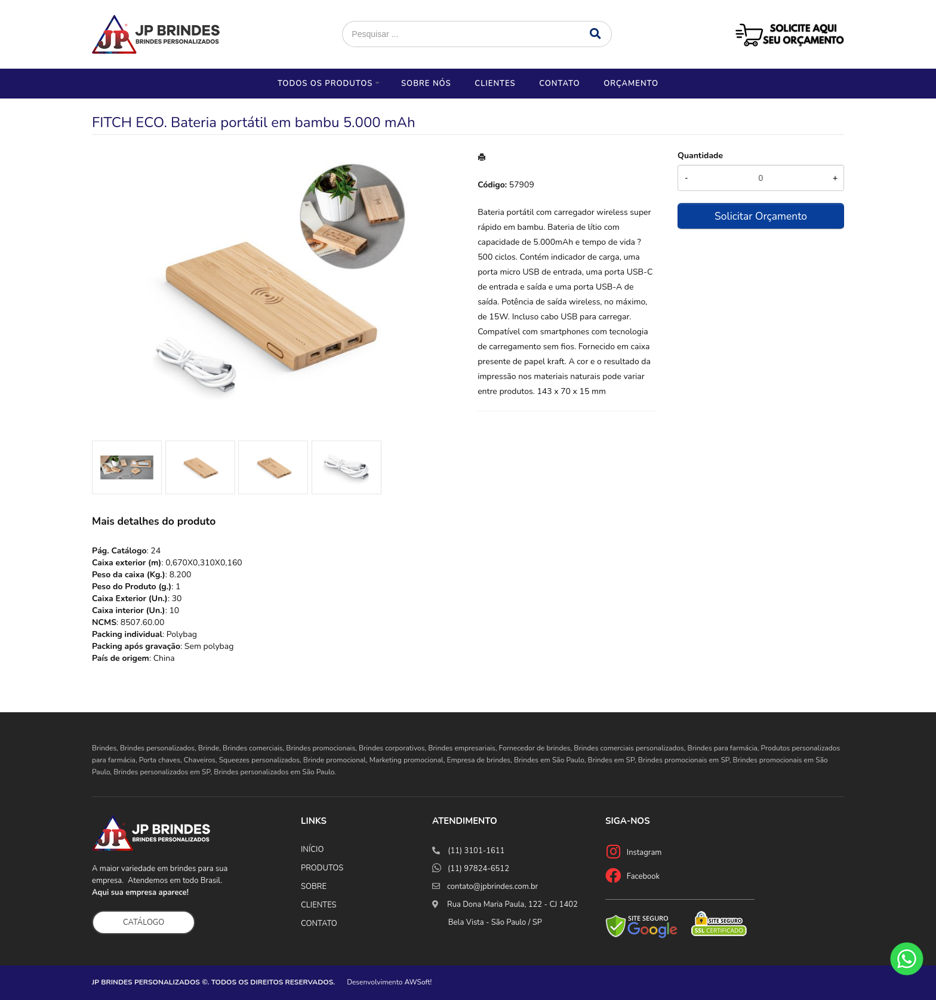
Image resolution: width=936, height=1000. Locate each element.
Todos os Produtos (325, 83)
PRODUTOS (322, 868)
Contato (559, 83)
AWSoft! (418, 982)
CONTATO (319, 923)
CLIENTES (319, 905)
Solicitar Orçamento (761, 216)
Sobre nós (426, 83)
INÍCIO (312, 849)
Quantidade (700, 155)
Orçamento (631, 83)
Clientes (495, 83)
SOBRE (314, 886)
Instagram (644, 852)
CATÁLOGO (143, 922)
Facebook (643, 876)
